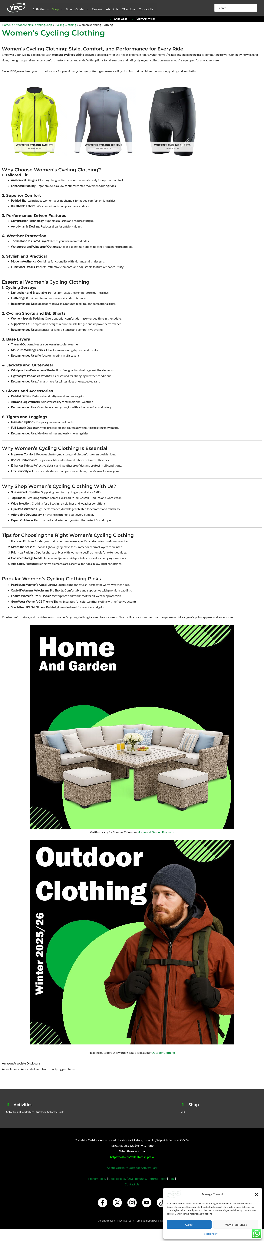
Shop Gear (118, 18)
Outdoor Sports (22, 24)
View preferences (236, 1224)
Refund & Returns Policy (151, 1176)
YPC (183, 1109)
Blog (171, 1176)
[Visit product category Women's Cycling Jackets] (33, 120)
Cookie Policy (210, 1233)
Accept (189, 1224)
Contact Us (132, 1181)
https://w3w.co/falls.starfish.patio (132, 1154)
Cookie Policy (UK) (120, 1176)
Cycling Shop (43, 24)
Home (6, 24)
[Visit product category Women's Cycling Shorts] (165, 120)
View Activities (143, 18)
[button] (256, 1194)
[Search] (254, 8)
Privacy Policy (97, 1176)
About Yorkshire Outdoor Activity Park (132, 1165)
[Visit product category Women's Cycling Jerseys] (99, 120)
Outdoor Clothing (163, 1049)
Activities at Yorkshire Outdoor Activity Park (35, 1109)
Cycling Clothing (65, 24)
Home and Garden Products (156, 829)
